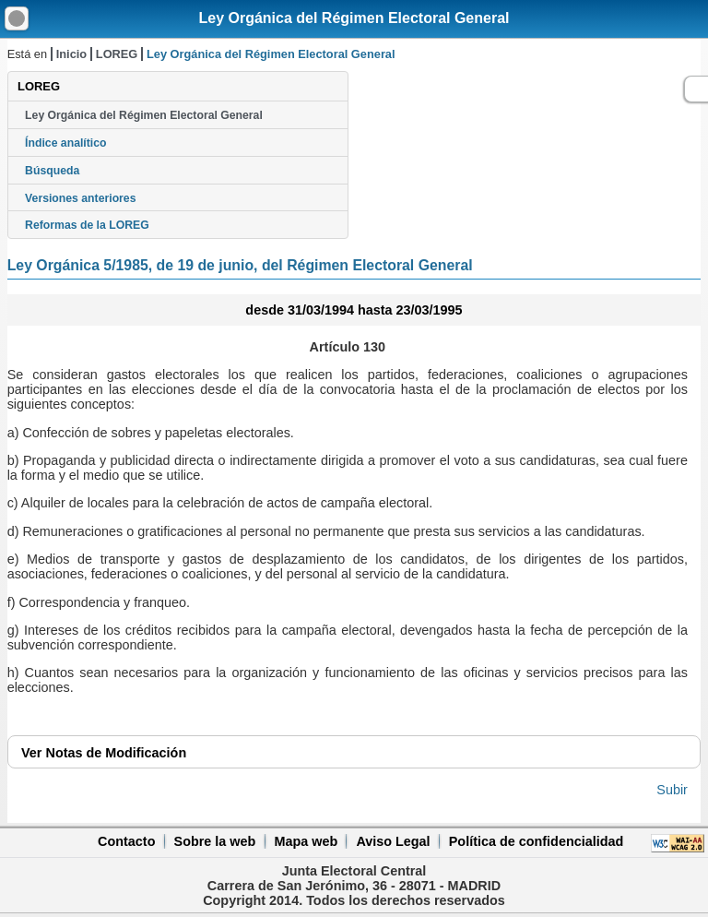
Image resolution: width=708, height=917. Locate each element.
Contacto (126, 841)
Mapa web (305, 841)
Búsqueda (52, 170)
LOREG (117, 54)
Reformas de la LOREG (87, 225)
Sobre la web (215, 841)
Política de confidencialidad (536, 841)
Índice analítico (65, 143)
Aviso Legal (393, 841)
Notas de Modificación (103, 752)
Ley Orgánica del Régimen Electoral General (353, 18)
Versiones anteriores (80, 198)
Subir (672, 789)
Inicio (71, 54)
